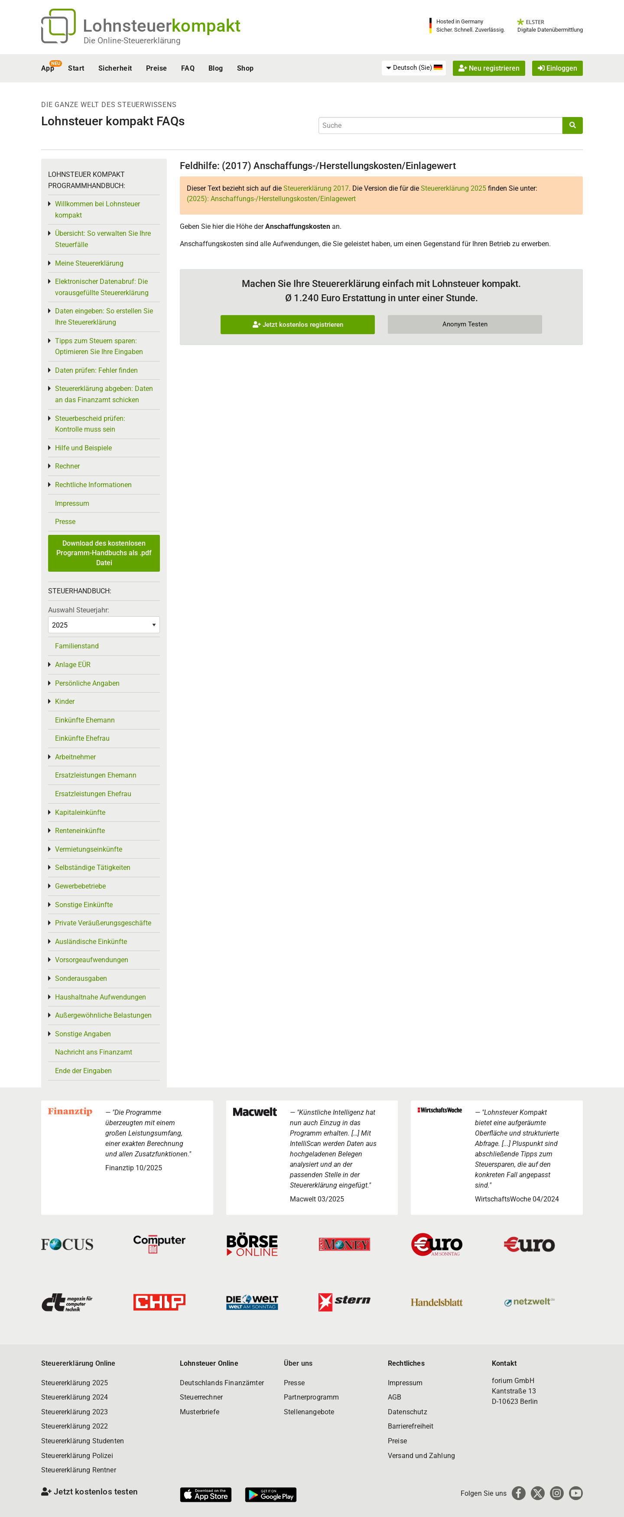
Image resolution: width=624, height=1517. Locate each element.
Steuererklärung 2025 (453, 188)
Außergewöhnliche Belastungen (103, 1015)
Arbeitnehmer (75, 757)
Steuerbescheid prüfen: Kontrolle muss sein (90, 424)
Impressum (72, 503)
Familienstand (77, 646)
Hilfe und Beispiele (83, 448)
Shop (245, 68)
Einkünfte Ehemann (85, 720)
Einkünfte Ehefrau (82, 738)
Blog (215, 68)
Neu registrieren (489, 68)
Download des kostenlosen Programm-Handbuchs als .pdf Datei (104, 553)
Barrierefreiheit (411, 1426)
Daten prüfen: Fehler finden (96, 370)
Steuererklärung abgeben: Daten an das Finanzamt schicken (104, 394)
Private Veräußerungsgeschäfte (103, 923)
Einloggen (557, 68)
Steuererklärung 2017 (316, 188)
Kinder (65, 701)
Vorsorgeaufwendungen (91, 960)
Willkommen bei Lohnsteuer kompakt (97, 209)
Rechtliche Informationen (93, 485)
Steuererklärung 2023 (74, 1412)
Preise (156, 68)
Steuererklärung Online (78, 1363)
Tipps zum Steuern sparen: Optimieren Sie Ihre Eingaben (99, 346)
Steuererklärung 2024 (74, 1397)
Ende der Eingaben (83, 1071)
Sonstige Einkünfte (84, 905)
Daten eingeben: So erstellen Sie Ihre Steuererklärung (104, 316)
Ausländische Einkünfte (91, 942)
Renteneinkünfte (80, 831)
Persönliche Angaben (87, 683)
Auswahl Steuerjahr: (78, 610)
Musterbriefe (199, 1412)
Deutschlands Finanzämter (222, 1383)
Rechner (67, 466)
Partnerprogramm (311, 1397)
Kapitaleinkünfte (80, 812)
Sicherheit (115, 68)
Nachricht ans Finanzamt (93, 1052)
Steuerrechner (201, 1397)
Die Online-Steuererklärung (132, 41)
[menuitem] (414, 68)
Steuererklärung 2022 (74, 1426)
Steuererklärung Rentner (78, 1470)
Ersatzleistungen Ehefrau (93, 794)
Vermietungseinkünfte (88, 849)
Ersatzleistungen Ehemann (95, 775)
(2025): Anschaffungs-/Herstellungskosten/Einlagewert (271, 199)
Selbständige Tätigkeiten (92, 867)
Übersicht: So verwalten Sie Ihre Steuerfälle (103, 239)
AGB (394, 1397)
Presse (65, 522)
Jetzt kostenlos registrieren (298, 325)
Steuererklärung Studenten (82, 1441)
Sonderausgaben (81, 978)
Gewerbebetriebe (80, 886)
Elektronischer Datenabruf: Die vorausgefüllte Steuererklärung (102, 287)
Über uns (298, 1363)
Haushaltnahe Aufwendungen (100, 997)
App (47, 68)
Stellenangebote (309, 1412)
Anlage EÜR (73, 665)
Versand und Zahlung (421, 1456)
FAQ (188, 68)
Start (76, 68)
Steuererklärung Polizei (77, 1456)
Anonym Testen (465, 324)
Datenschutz (407, 1412)
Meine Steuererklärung (89, 263)
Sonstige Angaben (83, 1034)
